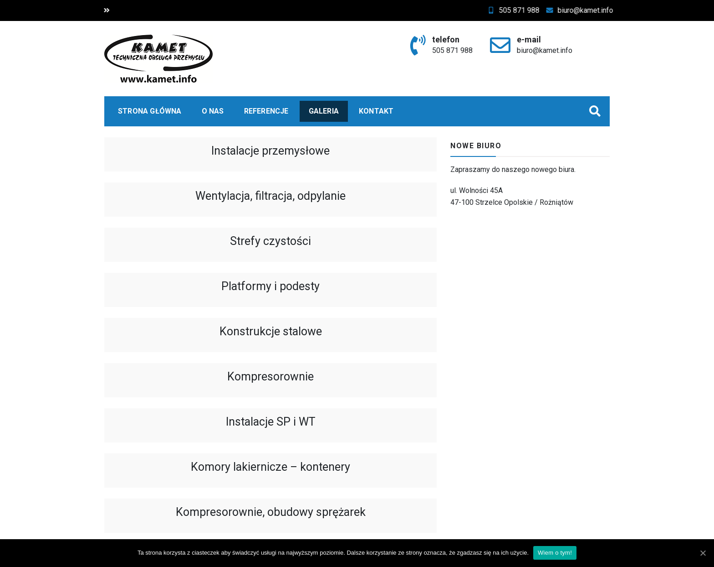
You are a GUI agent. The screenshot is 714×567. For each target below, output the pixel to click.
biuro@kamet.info (587, 10)
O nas (213, 111)
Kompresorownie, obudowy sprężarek (271, 512)
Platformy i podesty (270, 286)
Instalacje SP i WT (271, 421)
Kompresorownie (270, 376)
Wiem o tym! (555, 552)
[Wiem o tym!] (702, 552)
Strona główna (150, 111)
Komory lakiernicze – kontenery (270, 466)
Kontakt (376, 111)
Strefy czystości (270, 241)
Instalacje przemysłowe (270, 150)
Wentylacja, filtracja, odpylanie (270, 196)
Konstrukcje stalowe (270, 331)
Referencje (266, 111)
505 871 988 (521, 10)
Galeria (324, 111)
